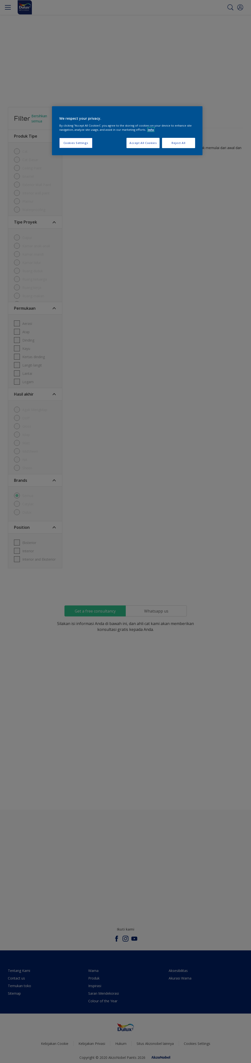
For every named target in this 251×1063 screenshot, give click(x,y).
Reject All (179, 143)
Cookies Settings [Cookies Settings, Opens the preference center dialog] (75, 143)
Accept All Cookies (143, 143)
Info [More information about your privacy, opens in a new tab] (151, 129)
